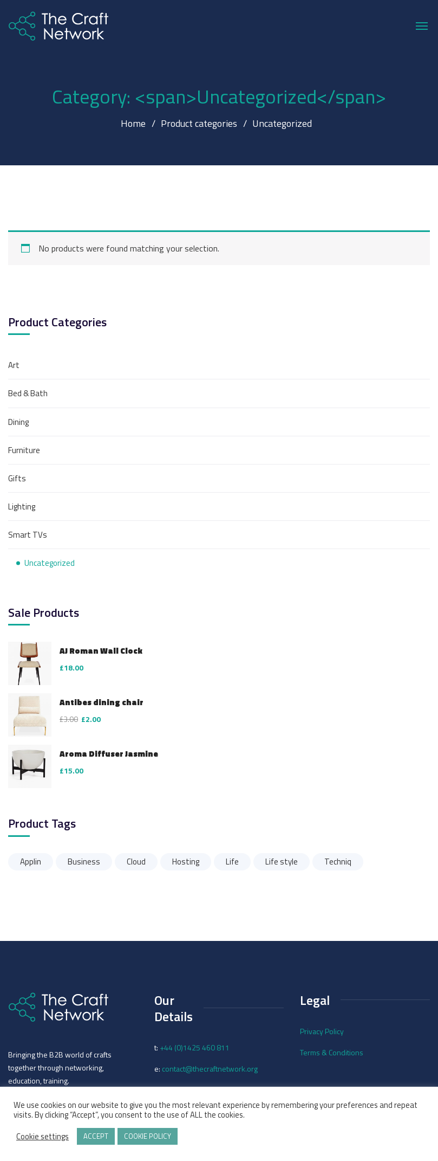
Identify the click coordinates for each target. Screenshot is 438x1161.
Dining (18, 422)
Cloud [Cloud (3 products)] (136, 861)
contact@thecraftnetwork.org (210, 1068)
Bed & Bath (28, 393)
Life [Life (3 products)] (232, 861)
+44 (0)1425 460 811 (195, 1047)
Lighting (21, 506)
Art (13, 365)
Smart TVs (27, 534)
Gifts (17, 478)
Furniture (24, 450)
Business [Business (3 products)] (84, 861)
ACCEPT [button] (95, 1136)
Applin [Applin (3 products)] (30, 861)
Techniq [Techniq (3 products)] (337, 861)
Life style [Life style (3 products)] (281, 861)
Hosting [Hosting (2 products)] (185, 861)
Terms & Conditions (331, 1052)
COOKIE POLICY (147, 1136)
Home (133, 123)
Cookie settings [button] (42, 1136)
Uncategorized (49, 563)
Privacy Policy (322, 1031)
